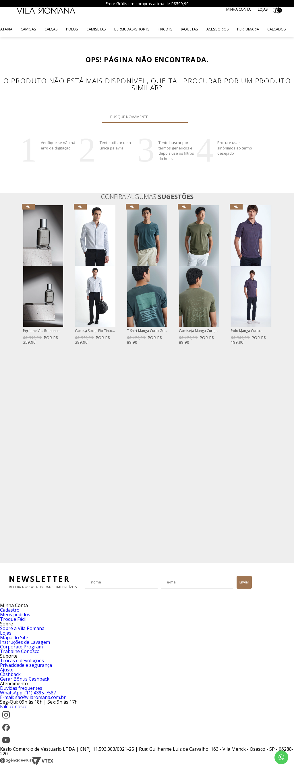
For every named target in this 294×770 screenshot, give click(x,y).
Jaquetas (189, 29)
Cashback (10, 674)
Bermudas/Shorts (132, 29)
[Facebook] (6, 732)
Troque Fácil (13, 619)
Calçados (276, 29)
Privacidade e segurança (26, 665)
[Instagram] (6, 719)
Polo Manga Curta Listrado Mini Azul (245, 331)
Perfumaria (248, 29)
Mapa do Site (14, 637)
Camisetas (96, 29)
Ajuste (6, 670)
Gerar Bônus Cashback (24, 679)
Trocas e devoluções (22, 660)
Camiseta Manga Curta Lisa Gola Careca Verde (198, 331)
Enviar (244, 582)
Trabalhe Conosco (20, 651)
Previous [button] (23, 381)
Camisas (28, 29)
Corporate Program (21, 647)
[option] (43, 275)
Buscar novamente (180, 116)
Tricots (165, 29)
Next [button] (271, 381)
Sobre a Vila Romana (22, 628)
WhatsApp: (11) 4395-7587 (28, 693)
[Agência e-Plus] (16, 763)
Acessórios (217, 29)
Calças (51, 29)
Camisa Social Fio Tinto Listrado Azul (93, 331)
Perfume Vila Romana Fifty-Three (40, 331)
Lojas (263, 9)
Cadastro (10, 610)
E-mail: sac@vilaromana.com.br (33, 697)
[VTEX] (42, 763)
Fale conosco (14, 706)
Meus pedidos (15, 614)
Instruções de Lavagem (25, 642)
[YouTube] (6, 744)
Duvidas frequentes (21, 688)
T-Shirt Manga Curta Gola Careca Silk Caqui (147, 331)
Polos (72, 29)
